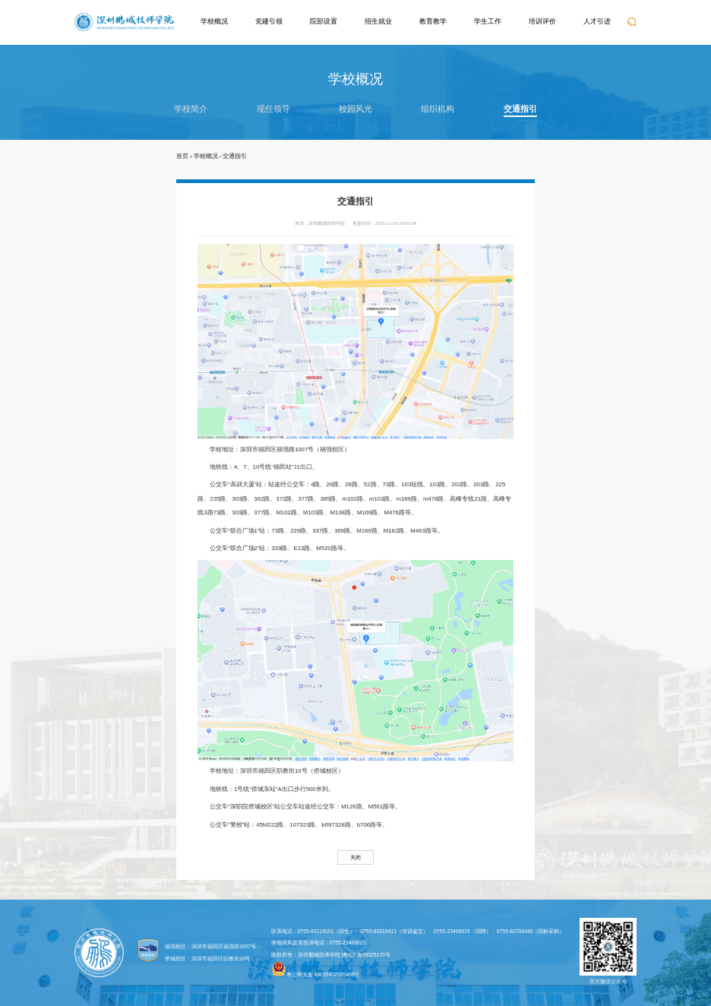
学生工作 (487, 21)
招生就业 (378, 21)
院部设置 (323, 21)
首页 (182, 156)
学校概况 (214, 21)
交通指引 (520, 108)
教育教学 (433, 21)
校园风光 (355, 108)
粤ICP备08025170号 (366, 954)
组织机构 (437, 108)
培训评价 (542, 21)
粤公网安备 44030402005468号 (315, 969)
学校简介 (190, 108)
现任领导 (273, 108)
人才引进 (597, 21)
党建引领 (269, 21)
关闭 (355, 857)
